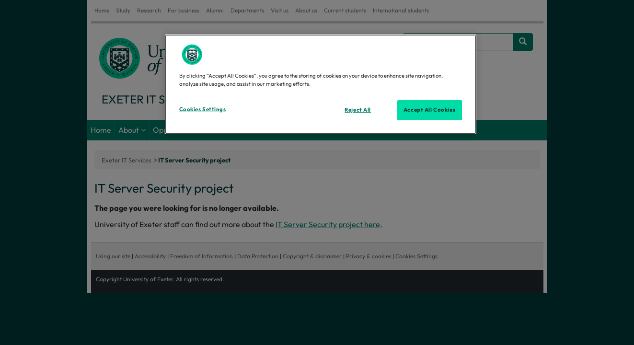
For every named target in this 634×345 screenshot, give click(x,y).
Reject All (358, 109)
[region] (320, 84)
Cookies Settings (202, 109)
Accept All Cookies (429, 109)
